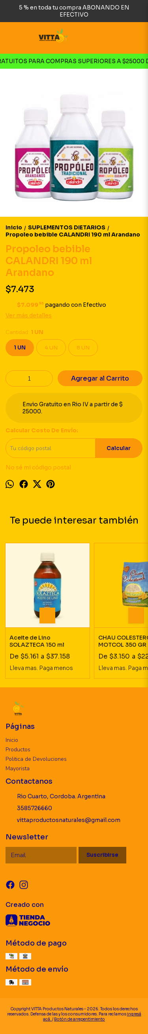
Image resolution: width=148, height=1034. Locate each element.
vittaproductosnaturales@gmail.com (63, 820)
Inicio (12, 740)
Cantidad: (24, 332)
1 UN (20, 347)
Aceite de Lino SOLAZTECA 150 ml (36, 641)
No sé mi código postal (38, 467)
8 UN (83, 347)
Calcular (119, 448)
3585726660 (29, 808)
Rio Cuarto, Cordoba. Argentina (55, 796)
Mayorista (18, 768)
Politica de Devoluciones (36, 759)
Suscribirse (102, 855)
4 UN (51, 347)
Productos (18, 749)
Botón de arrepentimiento (79, 1019)
